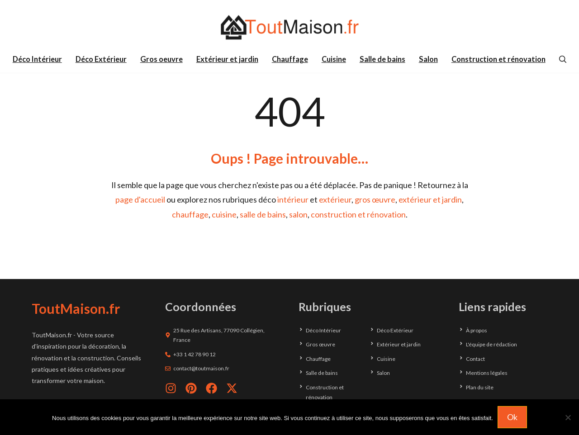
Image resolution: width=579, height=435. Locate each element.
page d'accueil (140, 199)
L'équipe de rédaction (491, 344)
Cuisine (334, 59)
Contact (475, 358)
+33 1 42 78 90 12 (194, 354)
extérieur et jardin (430, 199)
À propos (476, 330)
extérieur (335, 199)
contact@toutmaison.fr (201, 368)
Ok (512, 417)
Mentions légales (487, 372)
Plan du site (480, 387)
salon (298, 214)
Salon (428, 59)
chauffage (190, 214)
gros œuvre (375, 199)
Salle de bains (382, 59)
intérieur (292, 199)
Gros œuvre (320, 344)
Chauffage (290, 59)
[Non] (567, 417)
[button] (563, 59)
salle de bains (263, 214)
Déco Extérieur (101, 59)
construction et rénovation (358, 214)
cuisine (224, 214)
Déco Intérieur (37, 59)
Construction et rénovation (498, 59)
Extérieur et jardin (227, 59)
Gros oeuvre (161, 59)
